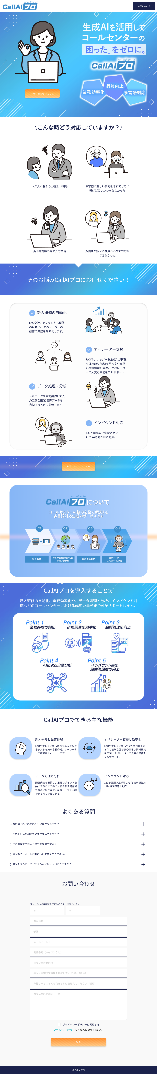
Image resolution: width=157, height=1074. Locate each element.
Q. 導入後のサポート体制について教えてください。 (38, 854)
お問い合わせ (144, 6)
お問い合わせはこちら (42, 93)
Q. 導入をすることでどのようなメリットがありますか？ (40, 864)
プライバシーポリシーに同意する (81, 1024)
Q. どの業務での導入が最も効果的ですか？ (33, 844)
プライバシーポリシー (64, 1029)
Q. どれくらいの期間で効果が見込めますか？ (34, 834)
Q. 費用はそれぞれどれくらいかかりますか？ (34, 824)
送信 (78, 1042)
